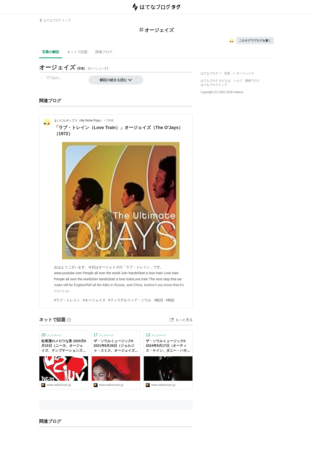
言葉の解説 (50, 52)
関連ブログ (103, 52)
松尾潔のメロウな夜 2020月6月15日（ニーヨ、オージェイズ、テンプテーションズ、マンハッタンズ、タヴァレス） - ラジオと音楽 (63, 346)
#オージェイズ (94, 300)
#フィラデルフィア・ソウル (129, 300)
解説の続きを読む (116, 80)
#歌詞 (158, 300)
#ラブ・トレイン (67, 300)
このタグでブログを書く (255, 40)
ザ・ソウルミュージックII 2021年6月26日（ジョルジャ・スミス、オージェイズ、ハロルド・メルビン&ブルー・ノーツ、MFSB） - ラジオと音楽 (116, 346)
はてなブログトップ (214, 85)
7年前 (110, 120)
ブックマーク (51, 335)
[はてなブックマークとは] (69, 319)
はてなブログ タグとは (216, 80)
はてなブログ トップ (55, 20)
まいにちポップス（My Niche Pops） (78, 120)
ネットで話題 (77, 52)
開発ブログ (252, 80)
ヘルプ (238, 80)
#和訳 (170, 300)
